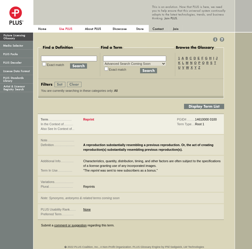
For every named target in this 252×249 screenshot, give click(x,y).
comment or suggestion (70, 225)
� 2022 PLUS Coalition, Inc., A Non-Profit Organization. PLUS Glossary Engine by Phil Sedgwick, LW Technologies (134, 246)
